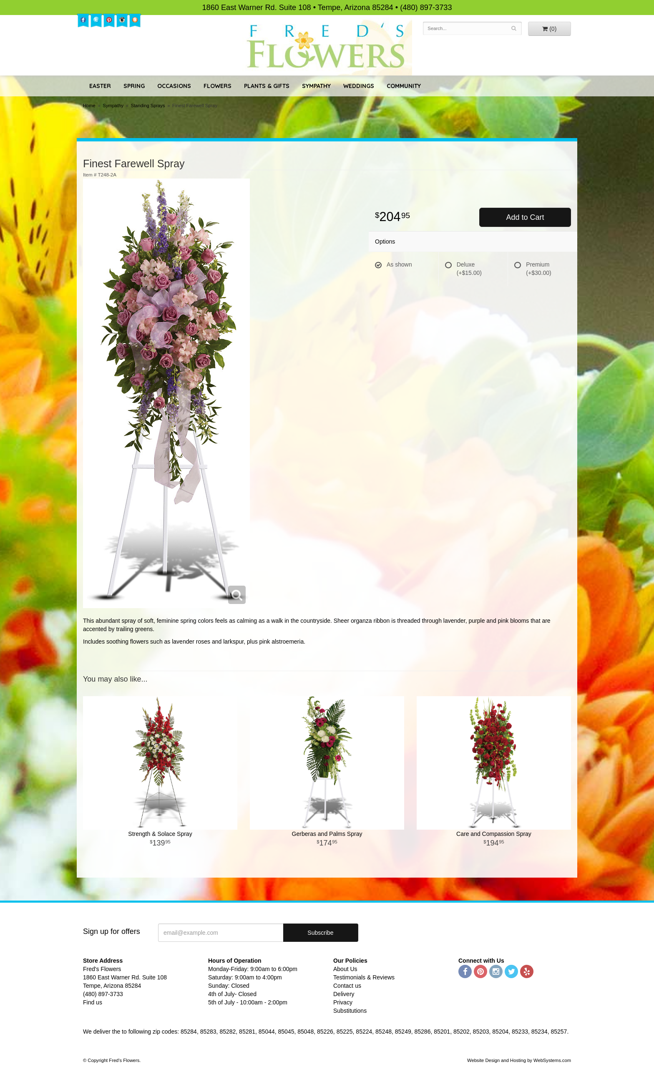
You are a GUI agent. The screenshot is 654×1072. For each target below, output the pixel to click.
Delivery (344, 994)
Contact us (347, 985)
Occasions (174, 86)
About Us (345, 969)
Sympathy (316, 86)
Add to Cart (525, 217)
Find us (92, 1002)
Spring (134, 86)
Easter (100, 86)
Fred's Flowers (327, 46)
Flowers (217, 86)
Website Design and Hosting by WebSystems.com (519, 1060)
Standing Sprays (148, 105)
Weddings (358, 86)
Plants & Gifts (266, 86)
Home (89, 105)
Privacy (342, 1002)
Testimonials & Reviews (364, 977)
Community (404, 86)
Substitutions (350, 1010)
